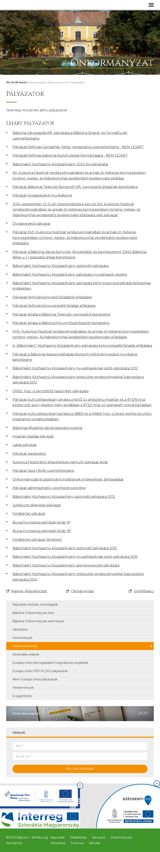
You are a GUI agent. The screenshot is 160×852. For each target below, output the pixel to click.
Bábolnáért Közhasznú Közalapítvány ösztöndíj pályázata (60, 266)
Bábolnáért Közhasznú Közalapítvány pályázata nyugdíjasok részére (69, 275)
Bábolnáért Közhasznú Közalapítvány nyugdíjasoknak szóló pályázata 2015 (75, 557)
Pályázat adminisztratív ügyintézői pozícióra (48, 488)
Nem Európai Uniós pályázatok (34, 679)
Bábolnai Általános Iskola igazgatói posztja (47, 428)
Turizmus (77, 843)
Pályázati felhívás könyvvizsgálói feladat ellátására (53, 306)
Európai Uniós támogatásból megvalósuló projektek (50, 663)
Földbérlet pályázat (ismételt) (37, 540)
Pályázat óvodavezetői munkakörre (42, 195)
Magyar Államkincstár (26, 591)
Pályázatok (78, 82)
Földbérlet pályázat (28, 514)
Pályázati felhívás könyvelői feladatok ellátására (52, 297)
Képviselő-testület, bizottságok (35, 604)
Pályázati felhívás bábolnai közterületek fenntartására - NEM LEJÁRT (70, 155)
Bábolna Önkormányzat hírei (33, 613)
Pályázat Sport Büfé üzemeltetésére (43, 471)
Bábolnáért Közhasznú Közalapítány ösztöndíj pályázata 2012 (63, 497)
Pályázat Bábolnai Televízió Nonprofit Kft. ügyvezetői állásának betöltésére (75, 187)
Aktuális (94, 843)
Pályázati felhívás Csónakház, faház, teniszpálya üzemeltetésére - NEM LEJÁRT (78, 147)
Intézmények (22, 638)
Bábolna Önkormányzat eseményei (38, 621)
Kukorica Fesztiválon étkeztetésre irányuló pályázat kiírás (60, 462)
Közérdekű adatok (25, 654)
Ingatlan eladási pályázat (33, 436)
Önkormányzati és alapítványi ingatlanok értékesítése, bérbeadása (67, 479)
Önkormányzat (36, 82)
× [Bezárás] (80, 785)
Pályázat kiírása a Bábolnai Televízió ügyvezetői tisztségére (61, 314)
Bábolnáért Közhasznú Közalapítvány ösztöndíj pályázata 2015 (64, 548)
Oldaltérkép (78, 837)
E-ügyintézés (22, 696)
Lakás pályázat (24, 445)
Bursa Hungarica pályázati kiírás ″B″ (41, 531)
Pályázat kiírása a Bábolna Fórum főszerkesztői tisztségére (61, 323)
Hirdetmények (23, 688)
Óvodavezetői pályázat (31, 224)
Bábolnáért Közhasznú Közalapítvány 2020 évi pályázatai (60, 164)
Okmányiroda (80, 591)
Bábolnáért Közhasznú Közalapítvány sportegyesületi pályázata (65, 565)
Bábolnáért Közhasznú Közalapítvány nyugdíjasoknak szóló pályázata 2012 (75, 368)
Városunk (98, 837)
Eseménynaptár (26, 714)
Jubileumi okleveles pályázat (36, 505)
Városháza (19, 629)
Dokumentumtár (58, 82)
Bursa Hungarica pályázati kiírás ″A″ (41, 522)
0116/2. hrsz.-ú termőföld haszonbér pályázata (50, 391)
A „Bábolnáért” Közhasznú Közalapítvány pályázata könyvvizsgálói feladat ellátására (82, 346)
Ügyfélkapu (141, 591)
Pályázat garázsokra (29, 454)
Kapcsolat (57, 837)
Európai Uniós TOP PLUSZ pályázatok (40, 671)
